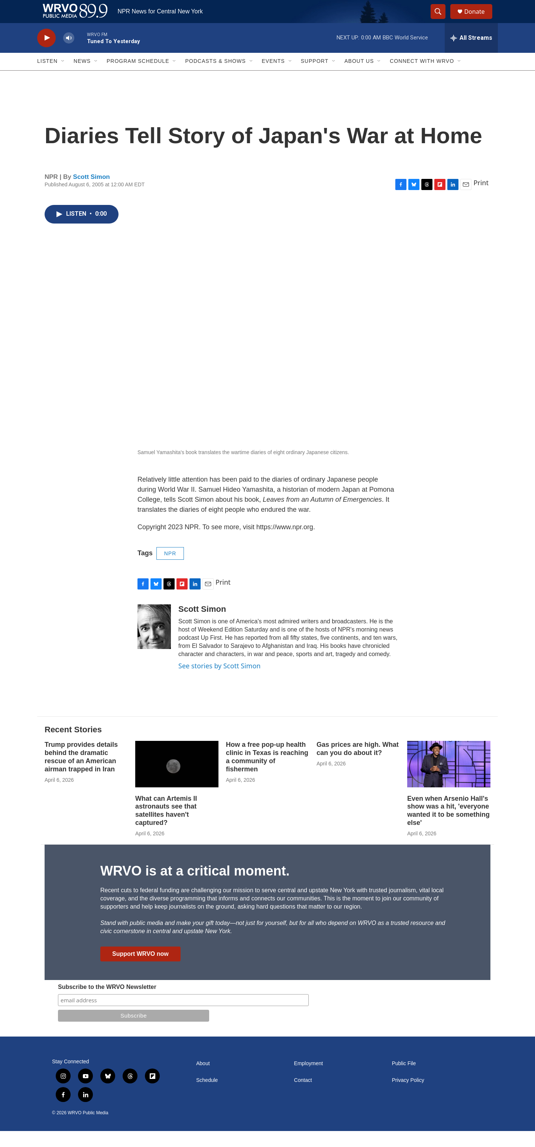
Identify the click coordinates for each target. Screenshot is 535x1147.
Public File (404, 1079)
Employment (308, 1079)
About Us (359, 77)
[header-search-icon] (441, 19)
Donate (478, 19)
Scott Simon (91, 192)
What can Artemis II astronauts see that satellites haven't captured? (166, 827)
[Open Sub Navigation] (63, 77)
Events (273, 77)
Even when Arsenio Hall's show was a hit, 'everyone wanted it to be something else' (448, 827)
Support (314, 77)
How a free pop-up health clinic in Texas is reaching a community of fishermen (267, 773)
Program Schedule (138, 77)
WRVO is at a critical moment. (194, 887)
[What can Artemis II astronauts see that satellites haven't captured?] (176, 780)
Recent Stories (73, 745)
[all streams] (471, 54)
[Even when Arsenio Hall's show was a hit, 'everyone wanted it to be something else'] (448, 780)
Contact (303, 1096)
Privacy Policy (408, 1096)
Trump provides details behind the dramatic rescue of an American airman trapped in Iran (81, 773)
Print (481, 198)
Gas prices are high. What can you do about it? (358, 764)
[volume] (68, 54)
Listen (47, 77)
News (82, 77)
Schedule (207, 1096)
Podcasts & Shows (215, 77)
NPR (170, 569)
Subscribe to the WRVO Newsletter (107, 1003)
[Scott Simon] (154, 642)
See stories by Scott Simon (219, 681)
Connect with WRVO (422, 77)
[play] (46, 54)
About (203, 1079)
